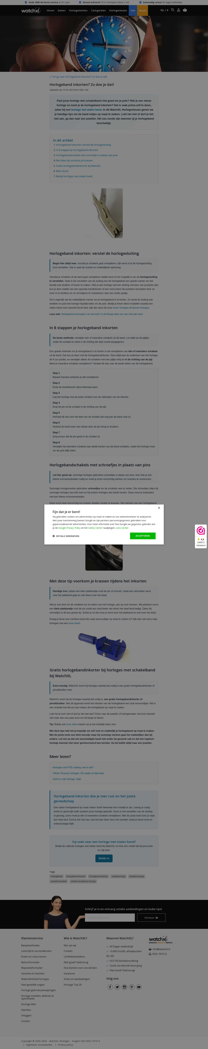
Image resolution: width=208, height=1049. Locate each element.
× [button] (159, 508)
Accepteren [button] (143, 535)
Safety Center (95, 527)
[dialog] (104, 524)
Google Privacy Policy (69, 527)
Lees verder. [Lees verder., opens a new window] (122, 527)
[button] (66, 536)
